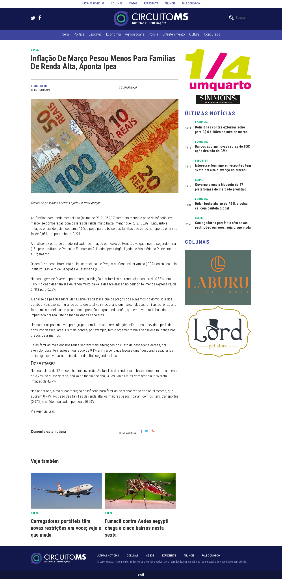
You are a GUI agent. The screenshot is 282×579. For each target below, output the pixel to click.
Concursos (212, 34)
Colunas (116, 3)
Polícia (153, 34)
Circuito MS (39, 86)
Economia (113, 34)
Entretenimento (174, 34)
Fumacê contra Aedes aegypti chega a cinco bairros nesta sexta (137, 528)
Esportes (95, 34)
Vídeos (133, 3)
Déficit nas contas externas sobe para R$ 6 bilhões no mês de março (221, 129)
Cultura (194, 34)
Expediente (151, 3)
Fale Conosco (211, 555)
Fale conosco (191, 3)
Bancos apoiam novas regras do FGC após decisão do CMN (222, 148)
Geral (65, 34)
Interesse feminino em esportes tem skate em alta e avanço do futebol (223, 167)
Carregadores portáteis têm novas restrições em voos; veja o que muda (66, 528)
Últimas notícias (93, 3)
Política (79, 34)
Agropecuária (134, 34)
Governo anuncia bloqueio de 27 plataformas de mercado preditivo (220, 187)
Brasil (35, 50)
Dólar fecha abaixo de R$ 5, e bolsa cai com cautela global (221, 206)
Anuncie (170, 3)
